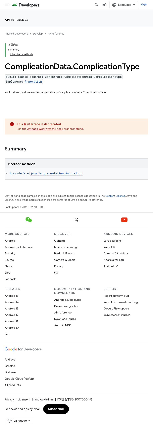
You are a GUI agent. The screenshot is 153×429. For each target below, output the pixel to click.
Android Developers (16, 33)
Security (10, 253)
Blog (7, 272)
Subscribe (56, 409)
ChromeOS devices (116, 253)
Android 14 (12, 302)
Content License (115, 196)
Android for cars (114, 260)
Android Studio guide (67, 299)
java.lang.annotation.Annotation (56, 173)
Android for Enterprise (19, 247)
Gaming (59, 240)
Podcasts (10, 279)
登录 (144, 5)
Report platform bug (116, 296)
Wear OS (109, 247)
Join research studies (117, 315)
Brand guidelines (42, 399)
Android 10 (12, 327)
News (8, 266)
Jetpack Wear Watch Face (44, 129)
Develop (38, 33)
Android (10, 240)
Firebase (10, 372)
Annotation (33, 81)
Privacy (58, 266)
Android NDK (62, 325)
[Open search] (96, 4)
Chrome (10, 366)
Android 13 (11, 308)
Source (9, 260)
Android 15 (12, 296)
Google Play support (116, 308)
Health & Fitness (64, 253)
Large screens (112, 240)
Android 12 (12, 315)
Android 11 (11, 321)
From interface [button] (46, 173)
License (23, 399)
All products (13, 385)
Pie (6, 334)
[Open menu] (6, 5)
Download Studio (65, 319)
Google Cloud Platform (19, 379)
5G (56, 272)
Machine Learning (65, 247)
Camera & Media (65, 260)
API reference (17, 20)
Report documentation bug (121, 302)
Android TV (111, 266)
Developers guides (65, 306)
